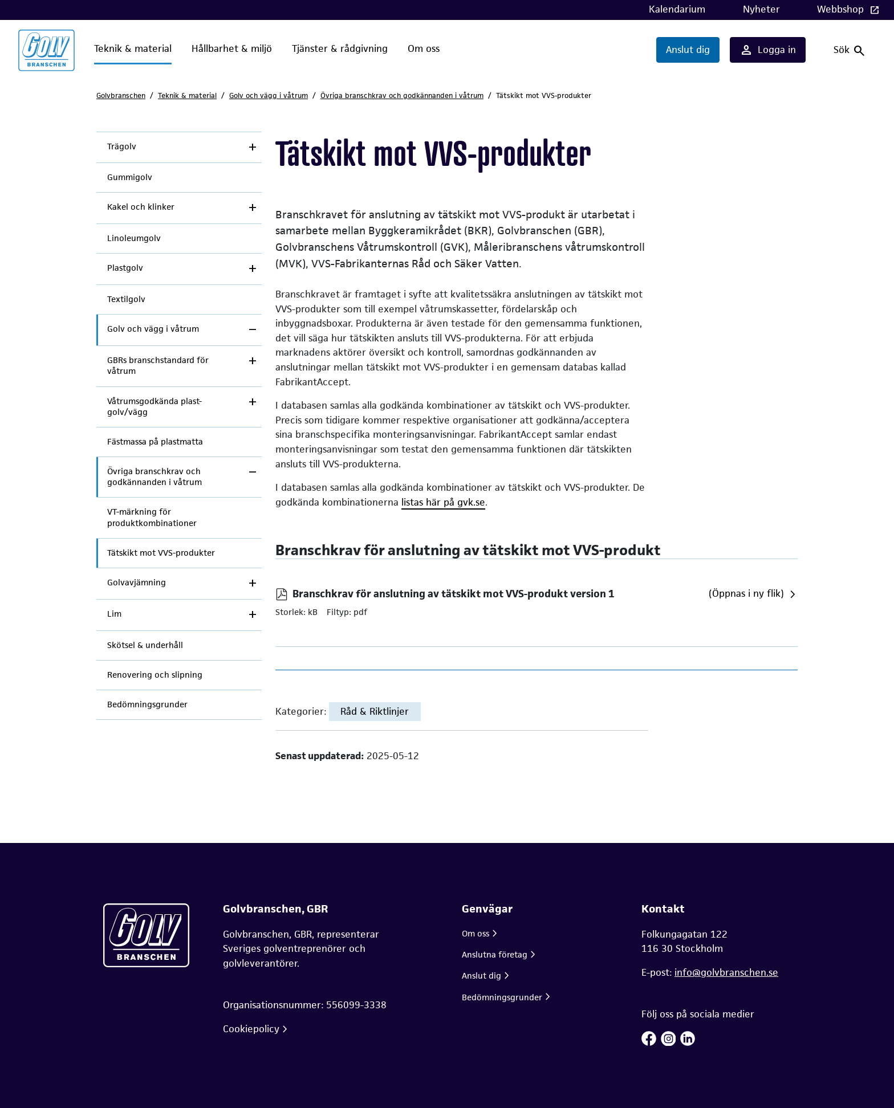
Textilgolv (126, 299)
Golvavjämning (136, 582)
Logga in (767, 50)
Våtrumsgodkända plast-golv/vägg (154, 406)
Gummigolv (129, 177)
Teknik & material (133, 48)
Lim (114, 614)
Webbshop (842, 9)
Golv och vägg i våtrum (268, 95)
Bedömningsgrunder (147, 704)
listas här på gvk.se (443, 502)
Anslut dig (688, 49)
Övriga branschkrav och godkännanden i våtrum (401, 95)
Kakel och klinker (140, 207)
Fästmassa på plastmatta (155, 442)
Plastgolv (125, 268)
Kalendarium (677, 9)
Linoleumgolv (134, 238)
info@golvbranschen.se (726, 972)
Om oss (424, 48)
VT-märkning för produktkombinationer (152, 517)
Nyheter (761, 9)
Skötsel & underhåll (145, 645)
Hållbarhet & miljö (232, 48)
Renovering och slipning (154, 675)
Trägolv (121, 146)
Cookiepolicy (251, 1029)
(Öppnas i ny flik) (746, 593)
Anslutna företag (494, 954)
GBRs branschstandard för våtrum (158, 365)
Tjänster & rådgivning (340, 48)
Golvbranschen (120, 95)
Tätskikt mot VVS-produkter (161, 553)
